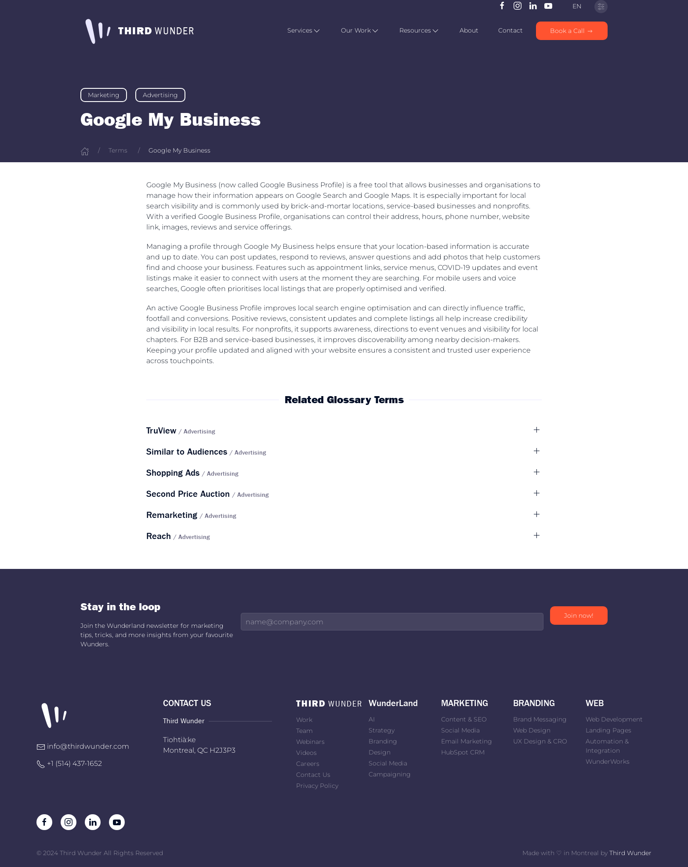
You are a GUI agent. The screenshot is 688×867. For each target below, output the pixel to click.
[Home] (84, 150)
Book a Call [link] (572, 31)
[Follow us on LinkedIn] (533, 5)
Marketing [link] (103, 95)
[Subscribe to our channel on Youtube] (548, 5)
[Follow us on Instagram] (517, 5)
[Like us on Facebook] (502, 5)
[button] (304, 30)
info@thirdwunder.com (88, 746)
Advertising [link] (160, 95)
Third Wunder (630, 853)
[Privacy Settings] (601, 6)
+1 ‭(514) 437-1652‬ (74, 763)
